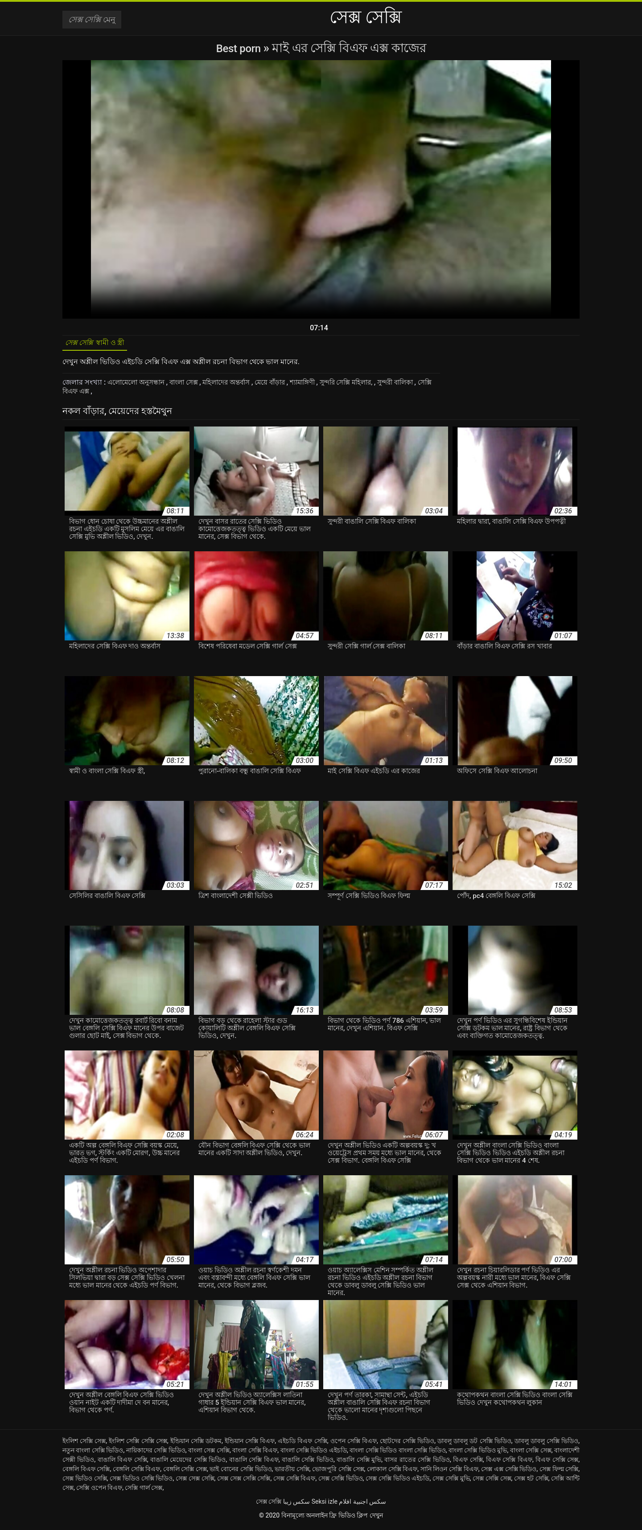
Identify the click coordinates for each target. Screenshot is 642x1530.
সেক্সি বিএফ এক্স (112, 394)
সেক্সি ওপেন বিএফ (99, 1490)
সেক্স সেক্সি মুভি (451, 1481)
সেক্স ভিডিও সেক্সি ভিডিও (141, 1481)
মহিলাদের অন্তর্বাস (238, 385)
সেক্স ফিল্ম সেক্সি (558, 1472)
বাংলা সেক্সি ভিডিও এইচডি (313, 1453)
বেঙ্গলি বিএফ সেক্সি (86, 1472)
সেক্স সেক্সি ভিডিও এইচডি (397, 1481)
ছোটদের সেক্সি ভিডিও (407, 1444)
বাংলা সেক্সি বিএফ (254, 1453)
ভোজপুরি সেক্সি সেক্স (338, 1472)
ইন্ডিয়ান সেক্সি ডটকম (196, 1444)
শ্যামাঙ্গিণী (320, 385)
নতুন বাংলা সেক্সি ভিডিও (92, 1453)
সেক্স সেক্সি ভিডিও (340, 1481)
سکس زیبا (296, 1504)
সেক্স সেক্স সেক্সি (195, 1481)
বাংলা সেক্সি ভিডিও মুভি (478, 1453)
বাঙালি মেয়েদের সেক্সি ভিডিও (188, 1462)
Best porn (239, 48)
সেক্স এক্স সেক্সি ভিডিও (508, 1472)
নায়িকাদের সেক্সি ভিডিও (155, 1453)
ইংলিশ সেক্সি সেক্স (84, 1444)
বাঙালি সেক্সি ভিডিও (307, 1462)
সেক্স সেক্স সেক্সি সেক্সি (243, 1481)
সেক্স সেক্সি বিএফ (294, 1481)
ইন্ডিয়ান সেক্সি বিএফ (250, 1444)
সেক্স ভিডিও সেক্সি (84, 1481)
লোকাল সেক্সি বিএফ (392, 1472)
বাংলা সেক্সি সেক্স (530, 1453)
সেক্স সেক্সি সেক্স (492, 1481)
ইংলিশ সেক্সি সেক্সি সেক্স (138, 1444)
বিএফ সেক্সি (468, 1462)
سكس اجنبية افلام (362, 1504)
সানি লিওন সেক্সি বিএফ (449, 1472)
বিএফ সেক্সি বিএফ (509, 1462)
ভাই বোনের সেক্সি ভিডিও (241, 1472)
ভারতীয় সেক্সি (292, 1472)
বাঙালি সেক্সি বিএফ (254, 1462)
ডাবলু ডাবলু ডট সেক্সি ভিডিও (474, 1444)
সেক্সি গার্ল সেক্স (143, 1490)
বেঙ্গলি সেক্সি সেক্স (185, 1472)
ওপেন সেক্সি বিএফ (353, 1444)
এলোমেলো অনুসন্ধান (139, 385)
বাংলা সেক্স (191, 385)
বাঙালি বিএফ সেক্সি (122, 1462)
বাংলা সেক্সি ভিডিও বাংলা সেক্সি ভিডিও (397, 1453)
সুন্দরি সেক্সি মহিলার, (369, 385)
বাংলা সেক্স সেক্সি (209, 1453)
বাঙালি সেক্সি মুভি (359, 1462)
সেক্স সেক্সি (268, 1504)
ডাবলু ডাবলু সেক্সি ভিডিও (546, 1444)
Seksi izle (324, 1504)
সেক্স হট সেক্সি (531, 1481)
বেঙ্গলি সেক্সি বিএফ (136, 1472)
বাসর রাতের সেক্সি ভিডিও (416, 1462)
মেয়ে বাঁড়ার (285, 385)
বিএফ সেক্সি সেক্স (556, 1462)
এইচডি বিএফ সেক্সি (302, 1444)
